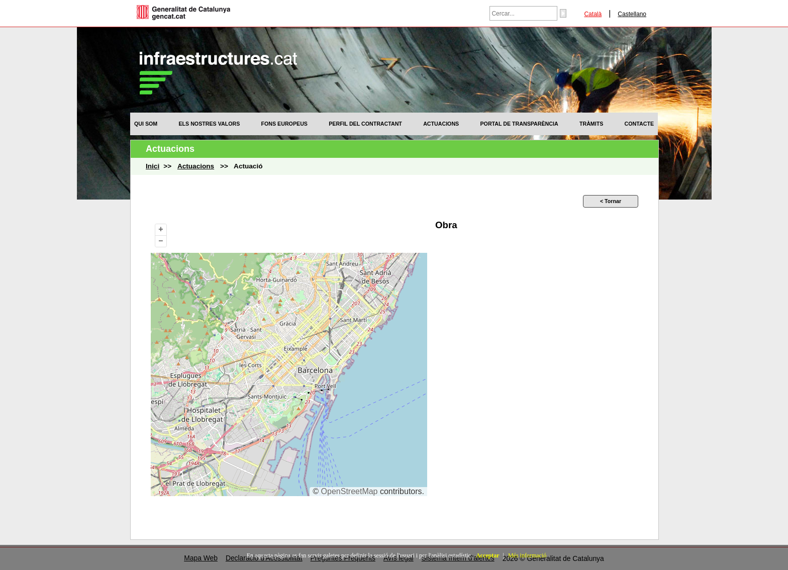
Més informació (527, 555)
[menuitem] (145, 123)
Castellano (632, 14)
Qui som (145, 124)
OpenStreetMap (349, 491)
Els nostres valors (209, 124)
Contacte (639, 124)
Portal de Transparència (519, 124)
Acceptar (488, 555)
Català (593, 14)
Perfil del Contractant (365, 124)
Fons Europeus (284, 124)
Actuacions (441, 124)
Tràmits (591, 124)
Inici (152, 166)
